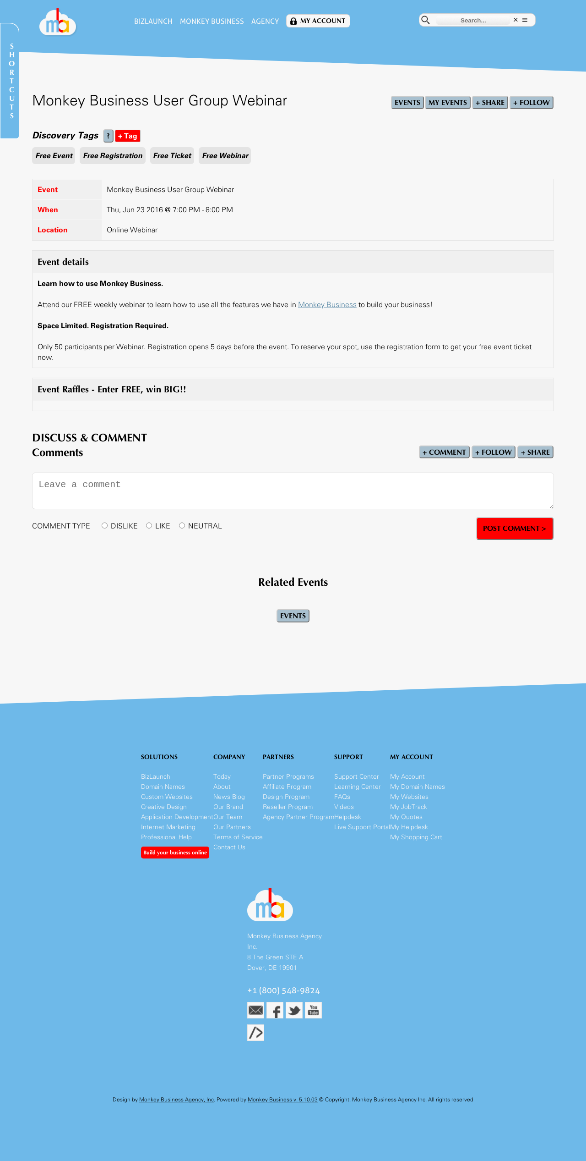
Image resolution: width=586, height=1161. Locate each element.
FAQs (342, 797)
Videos (344, 807)
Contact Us (229, 847)
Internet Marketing (168, 827)
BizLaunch (153, 21)
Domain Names (163, 787)
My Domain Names (417, 787)
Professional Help (166, 837)
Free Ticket (172, 155)
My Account (322, 21)
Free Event (53, 155)
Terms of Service (238, 837)
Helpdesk (347, 817)
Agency (265, 21)
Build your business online (175, 852)
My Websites (409, 797)
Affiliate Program (287, 787)
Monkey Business (212, 21)
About (222, 787)
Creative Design (164, 807)
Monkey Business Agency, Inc (176, 1099)
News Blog (229, 797)
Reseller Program (288, 807)
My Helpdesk (409, 827)
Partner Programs (288, 777)
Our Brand (228, 807)
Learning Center (357, 787)
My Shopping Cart (416, 837)
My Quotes (406, 817)
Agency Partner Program (298, 817)
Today (222, 777)
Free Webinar (225, 155)
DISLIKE (124, 526)
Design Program (286, 797)
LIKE (162, 526)
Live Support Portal (362, 827)
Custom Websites (167, 797)
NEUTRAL (205, 526)
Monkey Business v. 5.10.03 (283, 1099)
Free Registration (112, 155)
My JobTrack (408, 807)
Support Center (356, 777)
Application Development (177, 817)
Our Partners (232, 827)
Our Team (227, 817)
